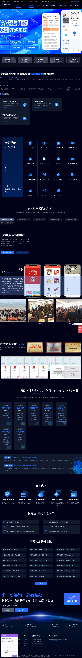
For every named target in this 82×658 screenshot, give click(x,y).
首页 (18, 5)
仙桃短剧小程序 (40, 656)
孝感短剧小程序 (51, 655)
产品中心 (24, 5)
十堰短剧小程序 (37, 655)
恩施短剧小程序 (65, 655)
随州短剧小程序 (18, 656)
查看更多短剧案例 (22, 253)
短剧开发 (31, 5)
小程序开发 (45, 5)
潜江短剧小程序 (26, 656)
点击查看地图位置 (53, 640)
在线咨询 (7, 610)
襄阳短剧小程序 (23, 655)
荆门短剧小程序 (72, 655)
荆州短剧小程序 (30, 655)
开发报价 (60, 5)
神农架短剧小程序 (47, 656)
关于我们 (77, 5)
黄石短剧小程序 (44, 655)
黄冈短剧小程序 (58, 655)
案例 (66, 5)
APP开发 (38, 5)
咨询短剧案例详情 (7, 253)
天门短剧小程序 (33, 656)
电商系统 (26, 643)
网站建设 (53, 5)
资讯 (71, 5)
